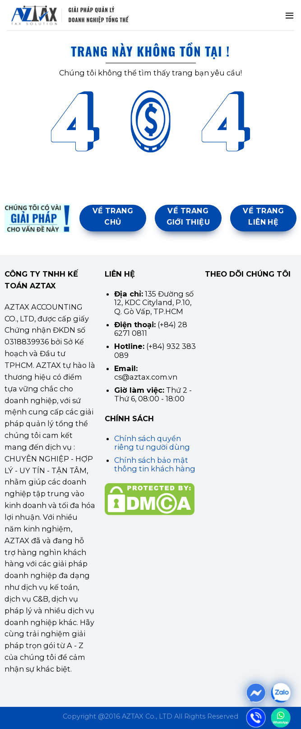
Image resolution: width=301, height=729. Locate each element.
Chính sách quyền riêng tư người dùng (152, 443)
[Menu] (289, 15)
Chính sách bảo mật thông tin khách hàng (154, 464)
